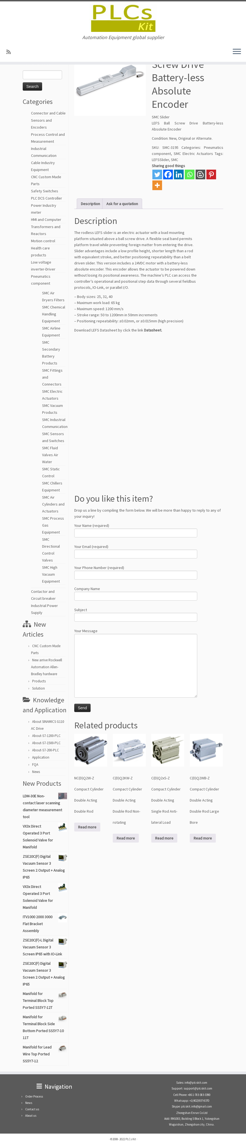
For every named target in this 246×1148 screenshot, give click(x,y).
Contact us (32, 1109)
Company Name (135, 593)
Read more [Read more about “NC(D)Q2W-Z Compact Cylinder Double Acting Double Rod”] (87, 827)
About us (30, 1116)
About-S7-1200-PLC (46, 735)
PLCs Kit (130, 1139)
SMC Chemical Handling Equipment (53, 314)
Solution (38, 688)
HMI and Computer (46, 219)
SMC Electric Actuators (193, 153)
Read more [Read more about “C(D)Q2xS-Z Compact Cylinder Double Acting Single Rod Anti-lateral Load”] (164, 838)
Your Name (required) (135, 530)
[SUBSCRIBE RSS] (10, 52)
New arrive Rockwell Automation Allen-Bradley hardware (46, 667)
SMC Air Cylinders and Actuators (53, 504)
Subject (135, 614)
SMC (174, 159)
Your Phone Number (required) (135, 572)
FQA (35, 764)
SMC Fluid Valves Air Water (50, 454)
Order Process (34, 1096)
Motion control (43, 240)
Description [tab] (90, 203)
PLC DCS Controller (46, 198)
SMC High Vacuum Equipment (51, 574)
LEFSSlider (160, 159)
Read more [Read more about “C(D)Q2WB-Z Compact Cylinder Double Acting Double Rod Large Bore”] (203, 838)
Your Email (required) (135, 551)
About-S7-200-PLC (45, 750)
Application (40, 757)
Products (39, 681)
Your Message (135, 648)
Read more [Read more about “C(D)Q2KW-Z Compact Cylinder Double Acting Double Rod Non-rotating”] (126, 838)
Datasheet (152, 330)
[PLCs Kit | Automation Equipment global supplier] (123, 18)
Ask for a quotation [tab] (122, 203)
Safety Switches (44, 190)
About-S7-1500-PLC (46, 743)
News (36, 771)
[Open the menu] (237, 52)
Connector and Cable (48, 113)
